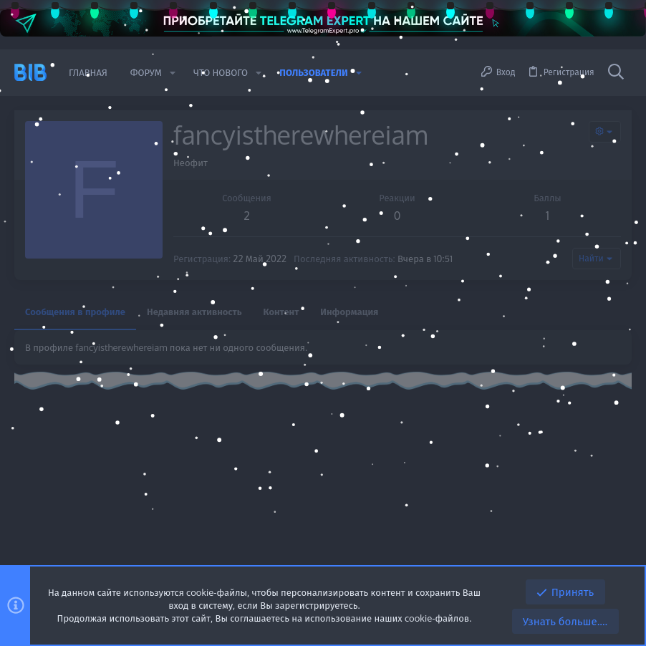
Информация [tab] (349, 311)
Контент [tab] (281, 311)
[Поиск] (616, 72)
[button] (172, 73)
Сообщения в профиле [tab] (75, 311)
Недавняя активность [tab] (194, 311)
